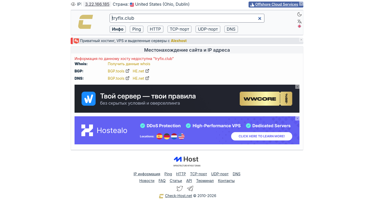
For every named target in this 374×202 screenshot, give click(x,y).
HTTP (181, 174)
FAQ (162, 180)
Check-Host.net (175, 196)
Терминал (205, 180)
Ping (168, 174)
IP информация (146, 174)
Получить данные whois (129, 64)
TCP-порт (198, 174)
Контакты (226, 180)
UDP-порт (220, 174)
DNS (237, 174)
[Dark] (299, 14)
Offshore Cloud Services (276, 4)
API (189, 180)
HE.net (141, 71)
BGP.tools (119, 71)
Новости (146, 180)
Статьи (176, 180)
